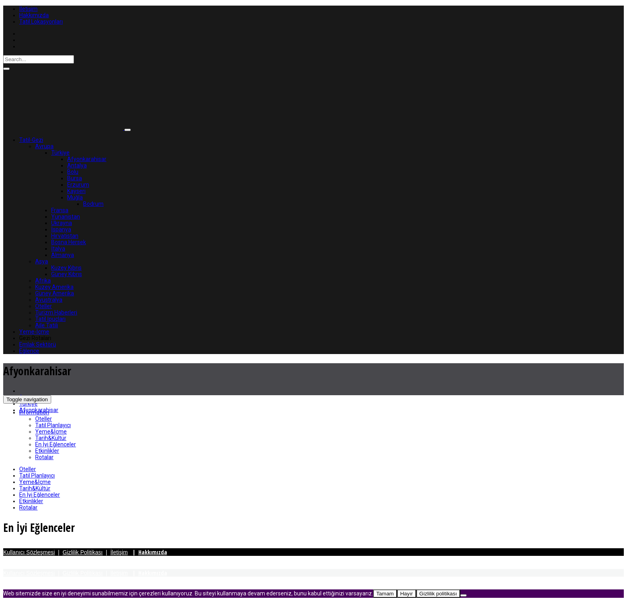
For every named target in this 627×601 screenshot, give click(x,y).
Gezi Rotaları (35, 338)
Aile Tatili (46, 325)
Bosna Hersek (68, 242)
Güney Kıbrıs (66, 274)
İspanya (61, 229)
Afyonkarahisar (86, 159)
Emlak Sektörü (37, 344)
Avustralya (48, 300)
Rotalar (44, 457)
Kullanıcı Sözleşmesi (29, 552)
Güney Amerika (54, 293)
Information (34, 412)
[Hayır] (463, 595)
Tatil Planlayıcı (53, 425)
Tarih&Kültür (50, 438)
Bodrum (93, 204)
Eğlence (29, 351)
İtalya (58, 248)
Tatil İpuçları (50, 319)
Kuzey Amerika (54, 287)
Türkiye (60, 152)
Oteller (43, 306)
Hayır (406, 594)
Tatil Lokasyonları (41, 21)
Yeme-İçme (34, 331)
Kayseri (76, 191)
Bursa (74, 178)
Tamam (385, 594)
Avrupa (44, 146)
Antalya (77, 165)
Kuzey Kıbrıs (66, 268)
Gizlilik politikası (438, 594)
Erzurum (78, 184)
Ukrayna (61, 223)
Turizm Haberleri (56, 312)
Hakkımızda (34, 15)
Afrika (43, 280)
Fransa (59, 210)
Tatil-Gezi (31, 140)
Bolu (72, 172)
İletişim (28, 9)
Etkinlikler (47, 451)
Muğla (75, 197)
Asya (41, 261)
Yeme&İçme (51, 431)
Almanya (62, 255)
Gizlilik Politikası (82, 552)
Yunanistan (65, 216)
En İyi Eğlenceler (55, 444)
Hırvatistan (64, 236)
